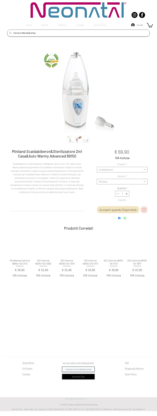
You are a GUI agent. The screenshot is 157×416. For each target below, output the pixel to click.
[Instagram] (135, 15)
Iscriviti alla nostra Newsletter (78, 362)
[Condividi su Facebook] (119, 218)
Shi (126, 368)
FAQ (127, 362)
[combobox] (122, 169)
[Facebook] (142, 15)
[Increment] (127, 194)
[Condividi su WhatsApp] (125, 218)
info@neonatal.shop (120, 409)
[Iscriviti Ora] (78, 376)
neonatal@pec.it (139, 409)
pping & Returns (136, 368)
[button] (150, 25)
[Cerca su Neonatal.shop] (78, 33)
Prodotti (122, 164)
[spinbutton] (122, 194)
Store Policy (131, 374)
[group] (78, 262)
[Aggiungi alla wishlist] (143, 209)
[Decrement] (118, 194)
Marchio (122, 176)
